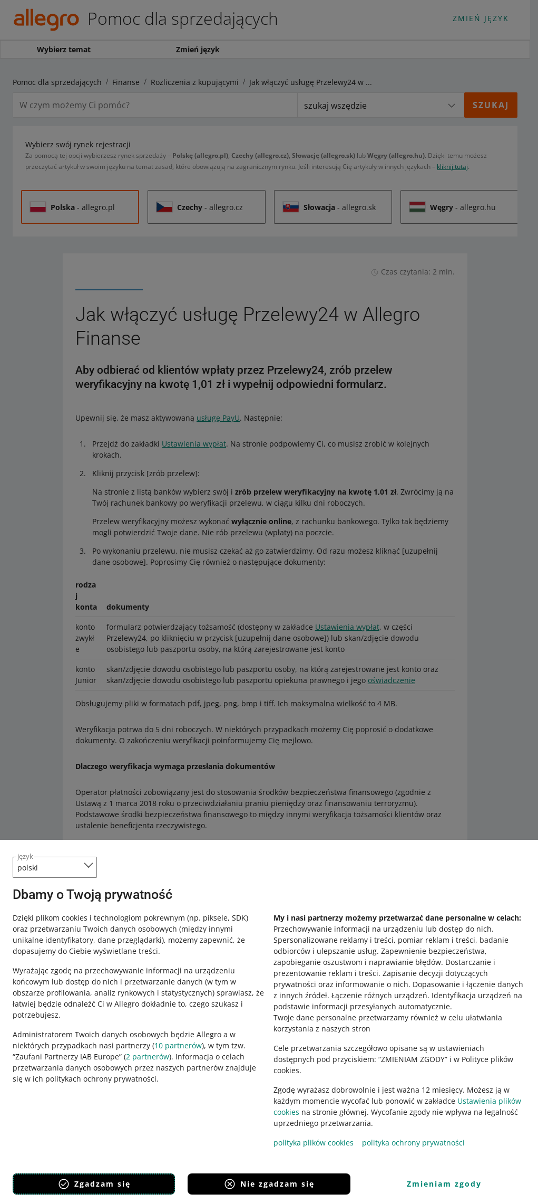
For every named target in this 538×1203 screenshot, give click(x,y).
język (25, 856)
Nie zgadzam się (269, 1184)
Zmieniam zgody (444, 1184)
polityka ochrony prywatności (413, 1143)
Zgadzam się (94, 1184)
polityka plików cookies (313, 1143)
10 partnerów (178, 1045)
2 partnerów (147, 1057)
